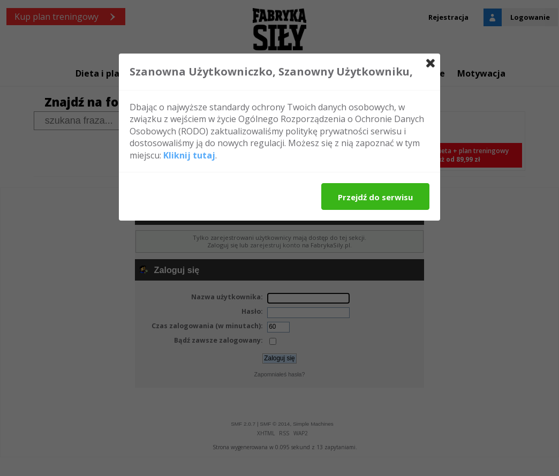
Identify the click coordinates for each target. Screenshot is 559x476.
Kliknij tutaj (189, 155)
